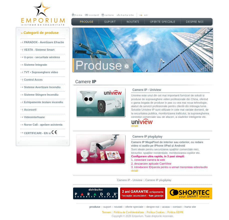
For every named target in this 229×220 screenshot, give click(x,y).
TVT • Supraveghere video (41, 72)
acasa (165, 206)
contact (177, 206)
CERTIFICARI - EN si (40, 132)
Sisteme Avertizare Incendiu (42, 87)
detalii (134, 125)
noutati (118, 206)
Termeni (106, 212)
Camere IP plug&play (147, 136)
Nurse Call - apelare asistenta (43, 124)
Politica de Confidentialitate (129, 212)
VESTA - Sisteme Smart (39, 49)
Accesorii (30, 109)
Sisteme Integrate (35, 64)
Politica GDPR (175, 212)
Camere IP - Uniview (146, 90)
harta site (190, 206)
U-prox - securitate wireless (42, 57)
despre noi (152, 206)
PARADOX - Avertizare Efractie (44, 42)
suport (107, 206)
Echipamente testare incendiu (43, 102)
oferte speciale (134, 206)
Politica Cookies (155, 212)
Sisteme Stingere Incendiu (41, 94)
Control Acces (33, 79)
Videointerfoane (34, 117)
